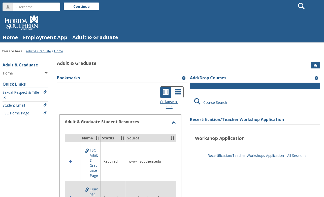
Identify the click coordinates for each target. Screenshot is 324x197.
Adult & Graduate (95, 37)
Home (10, 37)
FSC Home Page (25, 113)
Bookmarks (68, 78)
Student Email (25, 105)
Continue (81, 6)
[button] (97, 138)
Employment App (45, 37)
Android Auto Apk (246, 149)
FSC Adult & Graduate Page (94, 163)
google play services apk (281, 149)
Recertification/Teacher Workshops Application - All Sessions (257, 155)
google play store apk (217, 144)
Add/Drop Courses (208, 78)
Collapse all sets (169, 104)
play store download (253, 144)
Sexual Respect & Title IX (25, 95)
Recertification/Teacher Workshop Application (237, 119)
